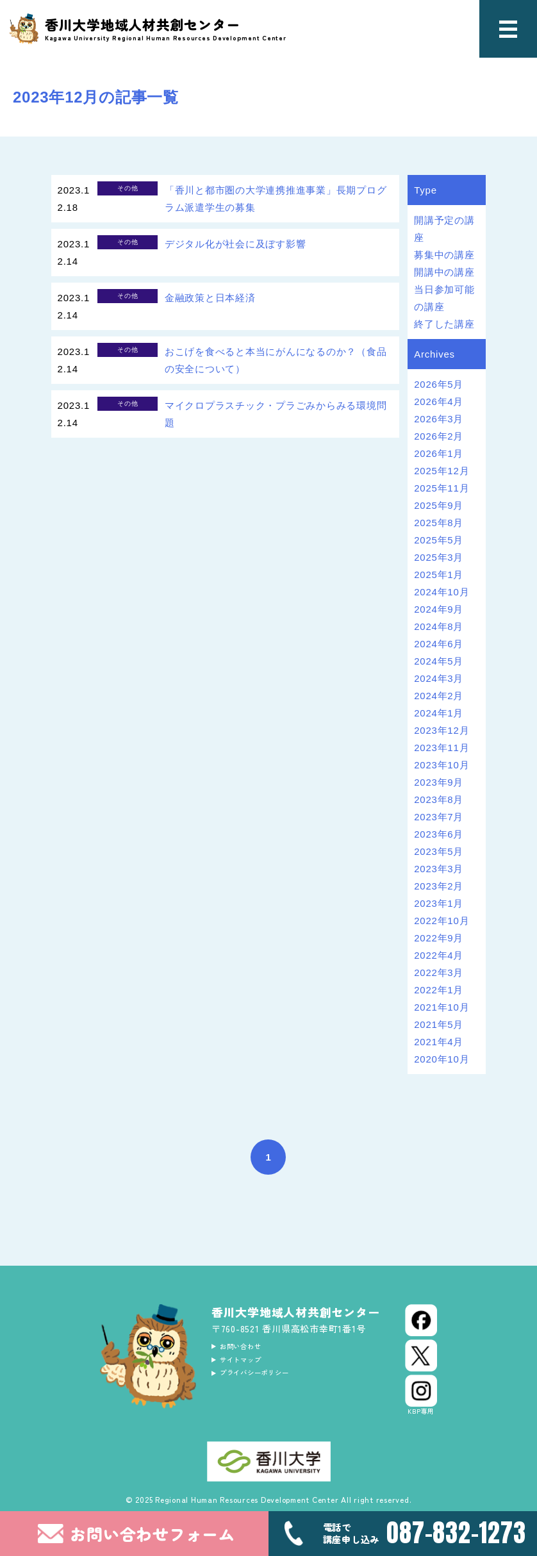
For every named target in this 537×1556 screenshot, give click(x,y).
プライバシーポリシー (269, 1383)
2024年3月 (438, 678)
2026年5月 (438, 384)
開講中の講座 (444, 272)
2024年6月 (438, 643)
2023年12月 (441, 730)
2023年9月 (438, 782)
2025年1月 (438, 574)
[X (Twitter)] (421, 1355)
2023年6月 (438, 834)
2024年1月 (438, 713)
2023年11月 (441, 747)
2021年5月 (438, 1024)
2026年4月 (438, 401)
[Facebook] (421, 1320)
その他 (127, 188)
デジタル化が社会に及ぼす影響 (235, 243)
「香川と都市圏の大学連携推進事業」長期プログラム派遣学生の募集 (276, 199)
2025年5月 (438, 539)
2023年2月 (438, 886)
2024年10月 (441, 591)
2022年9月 (438, 937)
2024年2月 (438, 695)
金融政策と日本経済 (210, 297)
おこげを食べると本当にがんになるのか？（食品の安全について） (276, 360)
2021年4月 (438, 1041)
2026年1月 (438, 453)
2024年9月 (438, 609)
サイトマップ (250, 1365)
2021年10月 (441, 1007)
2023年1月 (438, 903)
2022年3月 (438, 972)
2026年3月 (438, 418)
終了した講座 (444, 324)
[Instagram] (421, 1395)
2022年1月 (438, 989)
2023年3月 (438, 868)
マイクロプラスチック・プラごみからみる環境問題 (276, 414)
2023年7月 (438, 816)
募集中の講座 (444, 254)
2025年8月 (438, 522)
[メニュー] (508, 29)
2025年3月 (438, 557)
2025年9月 (438, 505)
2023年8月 (438, 799)
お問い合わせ (250, 1348)
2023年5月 (438, 851)
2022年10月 (441, 920)
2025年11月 (441, 488)
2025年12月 (441, 470)
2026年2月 (438, 436)
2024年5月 (438, 661)
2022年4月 (438, 955)
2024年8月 (438, 626)
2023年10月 (441, 764)
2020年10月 (441, 1059)
